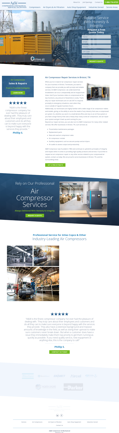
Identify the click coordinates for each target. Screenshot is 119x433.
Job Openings (87, 2)
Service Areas (112, 7)
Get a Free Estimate (55, 165)
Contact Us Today (59, 352)
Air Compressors (37, 402)
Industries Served (96, 7)
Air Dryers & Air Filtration (53, 7)
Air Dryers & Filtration (55, 402)
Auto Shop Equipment (76, 7)
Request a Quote (96, 61)
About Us (76, 2)
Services (23, 7)
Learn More (18, 93)
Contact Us (99, 2)
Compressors (34, 7)
